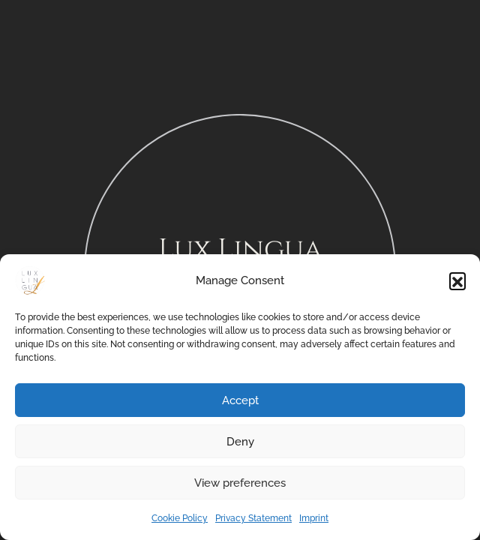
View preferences (240, 483)
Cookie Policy (180, 518)
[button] (457, 280)
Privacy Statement (253, 518)
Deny (240, 441)
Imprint (313, 518)
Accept (240, 400)
